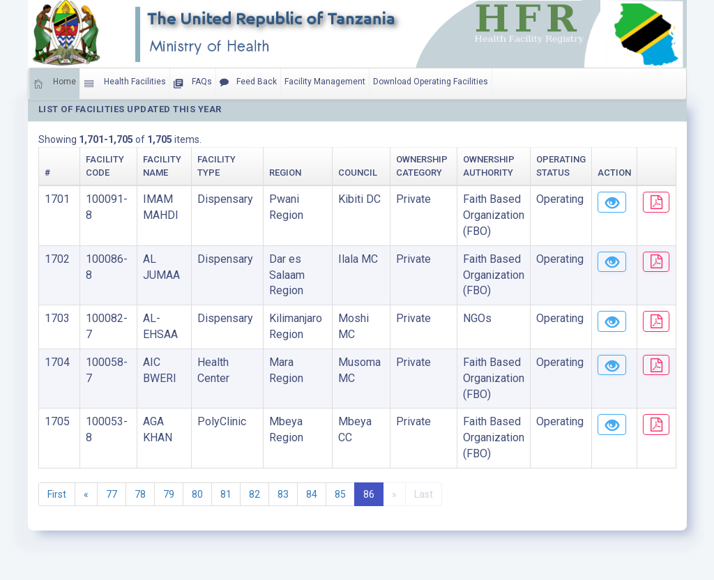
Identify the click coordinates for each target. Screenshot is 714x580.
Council (337, 172)
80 (197, 494)
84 (311, 494)
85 (340, 494)
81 (225, 494)
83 (283, 494)
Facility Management (324, 81)
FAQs (193, 83)
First (56, 494)
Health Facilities (125, 83)
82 (254, 494)
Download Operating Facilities (430, 81)
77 (111, 494)
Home (54, 83)
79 (168, 494)
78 (140, 494)
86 (368, 494)
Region (269, 172)
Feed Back (248, 82)
